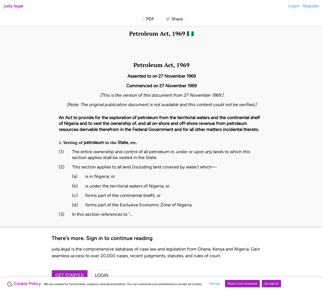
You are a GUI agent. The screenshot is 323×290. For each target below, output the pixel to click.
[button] (174, 19)
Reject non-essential (242, 284)
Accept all (271, 284)
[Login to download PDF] (147, 19)
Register (311, 6)
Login (293, 6)
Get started (69, 275)
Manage (214, 284)
